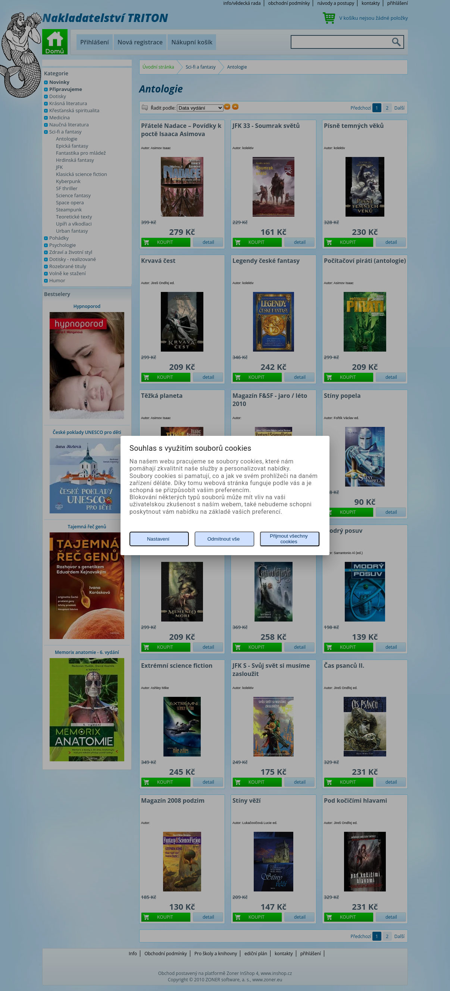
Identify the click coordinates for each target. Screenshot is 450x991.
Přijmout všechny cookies (288, 538)
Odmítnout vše (223, 539)
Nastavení (158, 539)
